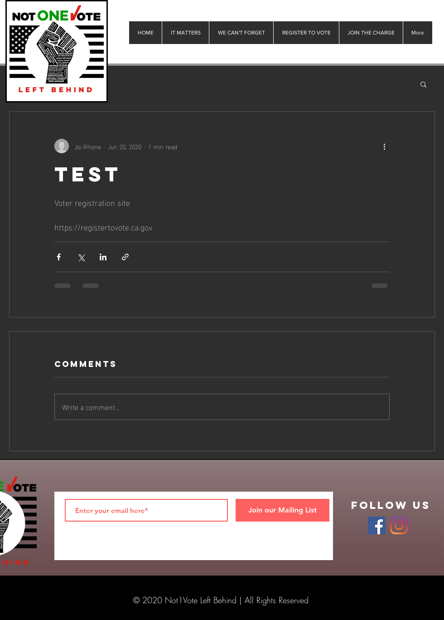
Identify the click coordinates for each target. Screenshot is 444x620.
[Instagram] (399, 525)
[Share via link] (125, 257)
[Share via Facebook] (58, 257)
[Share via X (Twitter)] (81, 257)
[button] (423, 84)
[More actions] (384, 146)
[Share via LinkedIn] (103, 257)
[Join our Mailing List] (282, 510)
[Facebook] (377, 525)
